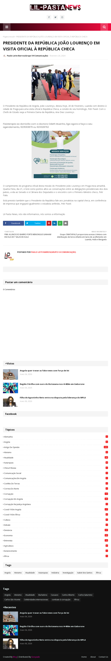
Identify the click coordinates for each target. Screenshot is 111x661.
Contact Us (103, 657)
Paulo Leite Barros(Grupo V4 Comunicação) (27, 55)
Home (84, 657)
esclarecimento (56, 551)
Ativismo (56, 452)
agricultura (56, 545)
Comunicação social (56, 473)
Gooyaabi (35, 657)
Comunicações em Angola (56, 478)
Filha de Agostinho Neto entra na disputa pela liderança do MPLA (53, 397)
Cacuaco (54, 595)
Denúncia (56, 530)
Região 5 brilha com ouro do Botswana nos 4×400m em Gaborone (52, 384)
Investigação (68, 572)
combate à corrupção (61, 599)
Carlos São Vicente (12, 599)
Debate (56, 525)
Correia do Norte (56, 488)
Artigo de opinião (56, 447)
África (56, 556)
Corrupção (56, 494)
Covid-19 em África (56, 514)
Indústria (55, 572)
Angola (56, 442)
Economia (56, 535)
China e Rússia (56, 468)
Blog (15, 657)
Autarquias (56, 462)
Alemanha (56, 436)
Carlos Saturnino (85, 595)
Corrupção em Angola (56, 499)
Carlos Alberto (68, 595)
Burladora (42, 595)
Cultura (56, 519)
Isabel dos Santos (84, 572)
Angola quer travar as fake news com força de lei (44, 370)
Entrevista (56, 540)
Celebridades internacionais (36, 599)
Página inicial (8, 36)
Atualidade (56, 457)
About (93, 657)
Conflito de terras (56, 483)
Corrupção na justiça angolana (56, 504)
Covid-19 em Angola (56, 509)
